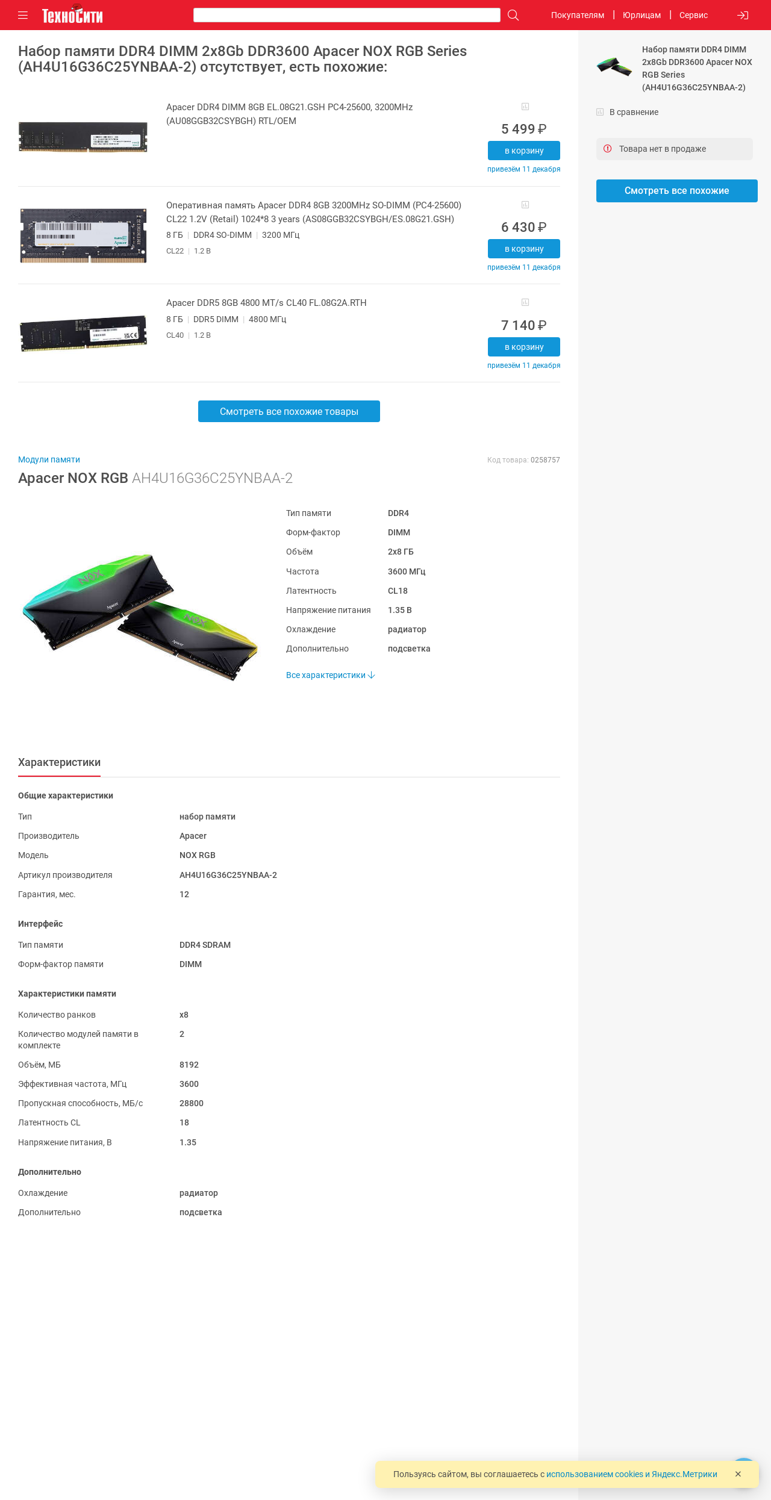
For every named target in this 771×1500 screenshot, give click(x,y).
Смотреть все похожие (677, 190)
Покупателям (577, 15)
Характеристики (59, 762)
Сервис (693, 15)
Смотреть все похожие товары (289, 411)
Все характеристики (330, 675)
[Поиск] (510, 15)
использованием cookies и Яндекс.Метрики (631, 1474)
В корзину (524, 150)
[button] (134, 617)
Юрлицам (642, 15)
